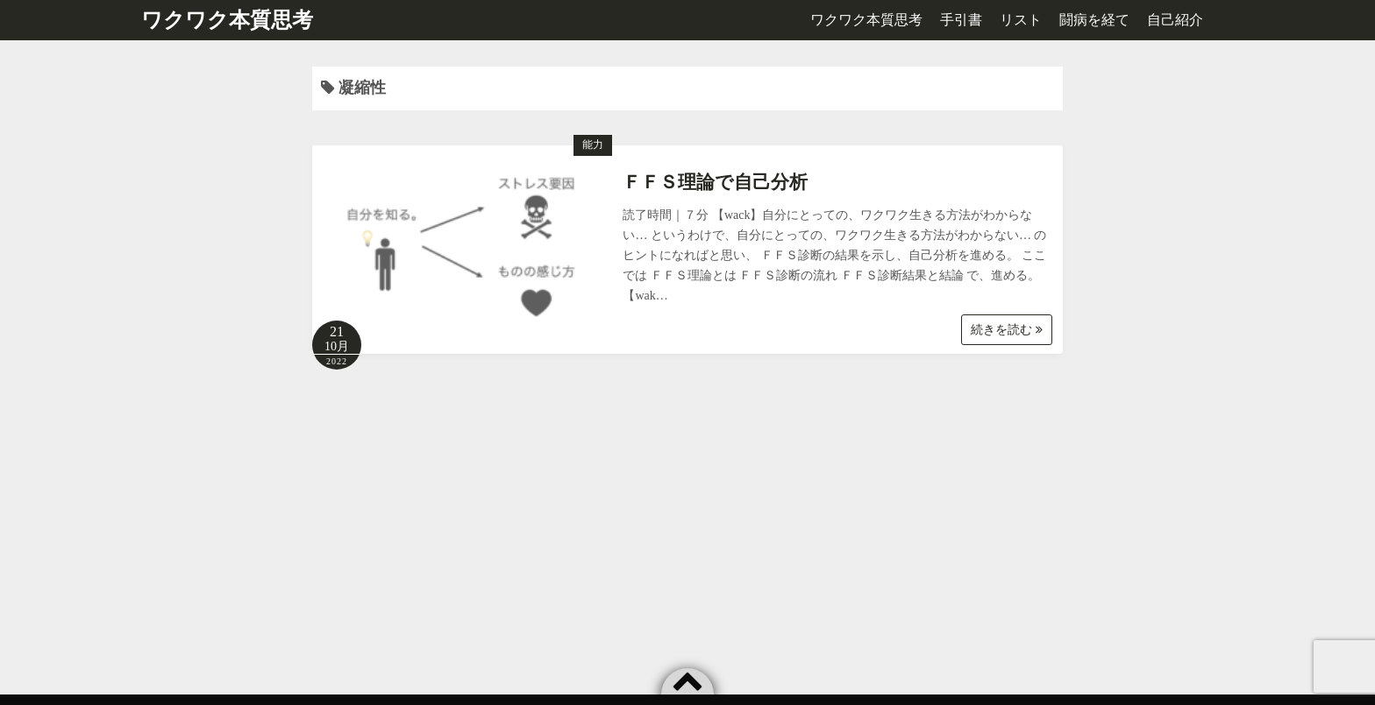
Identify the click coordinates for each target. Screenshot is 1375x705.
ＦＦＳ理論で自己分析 (715, 182)
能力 (592, 144)
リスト (1021, 19)
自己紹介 (1175, 19)
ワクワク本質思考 (227, 20)
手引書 (961, 19)
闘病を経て (1094, 19)
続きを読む (1007, 329)
